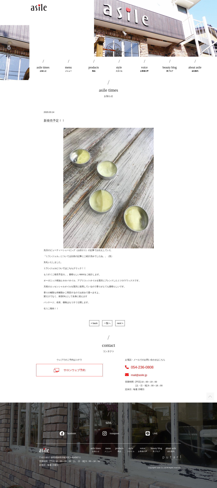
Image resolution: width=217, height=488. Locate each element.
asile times (43, 69)
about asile (195, 69)
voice (144, 69)
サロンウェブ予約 (69, 370)
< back (94, 323)
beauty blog (169, 69)
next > (120, 323)
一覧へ (107, 323)
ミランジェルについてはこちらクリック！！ (65, 268)
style (119, 69)
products (93, 69)
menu (68, 69)
